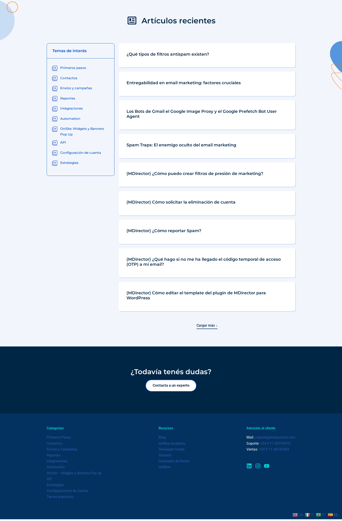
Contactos (54, 445)
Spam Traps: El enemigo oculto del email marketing (181, 144)
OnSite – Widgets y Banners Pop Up (74, 475)
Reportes (53, 457)
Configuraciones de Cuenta (67, 492)
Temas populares (60, 498)
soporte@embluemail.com (275, 439)
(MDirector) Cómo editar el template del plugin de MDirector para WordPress (196, 295)
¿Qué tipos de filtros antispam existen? (168, 54)
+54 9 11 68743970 (275, 445)
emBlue (164, 469)
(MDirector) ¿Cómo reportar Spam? (164, 230)
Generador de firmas (174, 463)
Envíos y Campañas (62, 451)
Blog (162, 439)
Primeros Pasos (59, 439)
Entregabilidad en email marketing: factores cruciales (184, 82)
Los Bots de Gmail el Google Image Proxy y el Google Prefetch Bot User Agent (202, 114)
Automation (56, 469)
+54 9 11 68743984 (274, 451)
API (49, 480)
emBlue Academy (172, 445)
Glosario (165, 457)
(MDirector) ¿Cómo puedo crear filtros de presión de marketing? (195, 173)
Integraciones (57, 463)
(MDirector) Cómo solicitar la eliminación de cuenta (181, 202)
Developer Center (172, 451)
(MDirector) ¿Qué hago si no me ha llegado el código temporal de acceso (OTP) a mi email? (204, 262)
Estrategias (55, 486)
